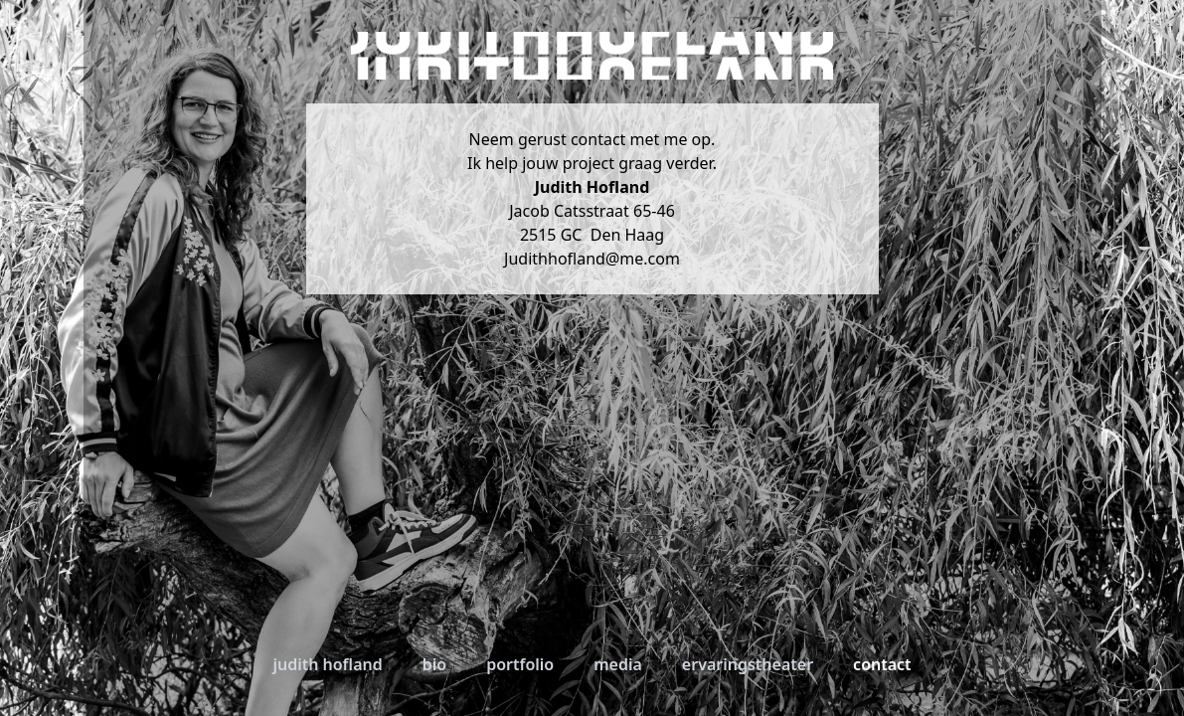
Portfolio (520, 664)
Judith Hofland (327, 664)
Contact (882, 664)
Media (617, 664)
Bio (434, 664)
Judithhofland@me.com (592, 258)
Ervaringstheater (747, 664)
